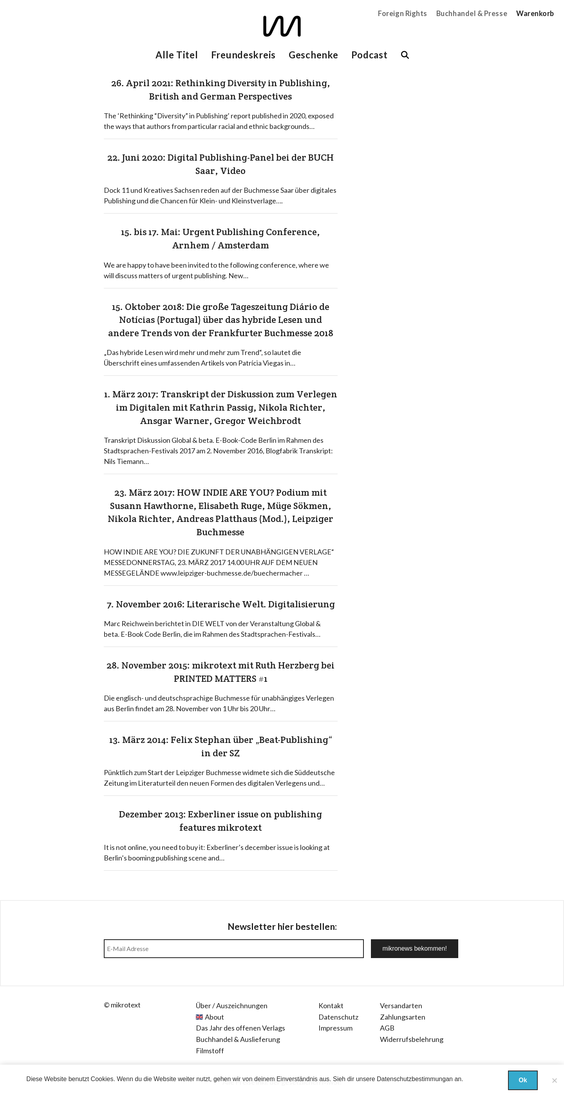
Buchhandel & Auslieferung (238, 1039)
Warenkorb (535, 13)
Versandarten (401, 1005)
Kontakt (330, 1005)
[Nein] (554, 1080)
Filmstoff (210, 1050)
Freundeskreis (243, 54)
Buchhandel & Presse (471, 13)
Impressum (335, 1028)
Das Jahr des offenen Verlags (240, 1028)
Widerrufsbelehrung (411, 1039)
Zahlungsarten (402, 1017)
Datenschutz (338, 1017)
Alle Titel (176, 54)
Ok (523, 1080)
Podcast (369, 54)
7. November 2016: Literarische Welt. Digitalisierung (221, 604)
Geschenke (313, 54)
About (214, 1017)
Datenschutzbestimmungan (415, 1079)
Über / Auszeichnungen (232, 1005)
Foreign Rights (402, 13)
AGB (387, 1028)
